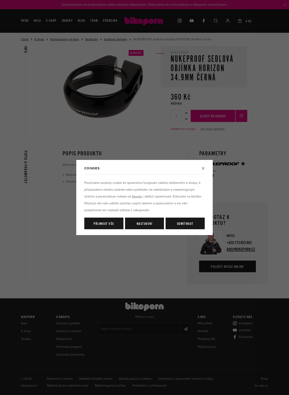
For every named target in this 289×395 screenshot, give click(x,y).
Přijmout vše (104, 224)
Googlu (137, 196)
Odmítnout (185, 224)
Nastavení (144, 224)
